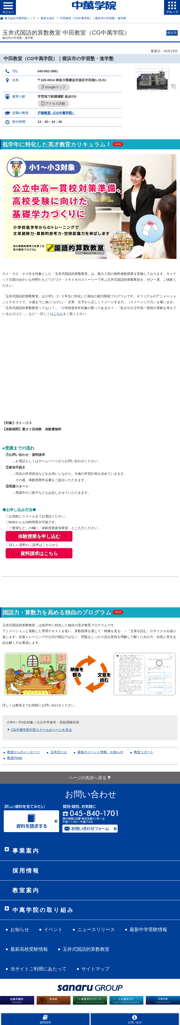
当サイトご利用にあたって (38, 968)
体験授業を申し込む (39, 536)
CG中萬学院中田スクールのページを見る (41, 730)
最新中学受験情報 (148, 929)
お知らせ (19, 929)
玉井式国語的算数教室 (86, 949)
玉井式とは (58, 752)
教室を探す (48, 18)
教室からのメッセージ (23, 752)
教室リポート (144, 752)
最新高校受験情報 (29, 949)
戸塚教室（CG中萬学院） (56, 113)
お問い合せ (135, 1019)
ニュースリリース (96, 929)
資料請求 (45, 1019)
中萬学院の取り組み (43, 910)
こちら (58, 314)
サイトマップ (95, 968)
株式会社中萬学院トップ (19, 18)
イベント (53, 929)
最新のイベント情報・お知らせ (100, 752)
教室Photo (14, 758)
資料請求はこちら (39, 553)
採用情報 (26, 870)
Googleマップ (53, 87)
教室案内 (26, 890)
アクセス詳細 (53, 104)
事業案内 (26, 851)
